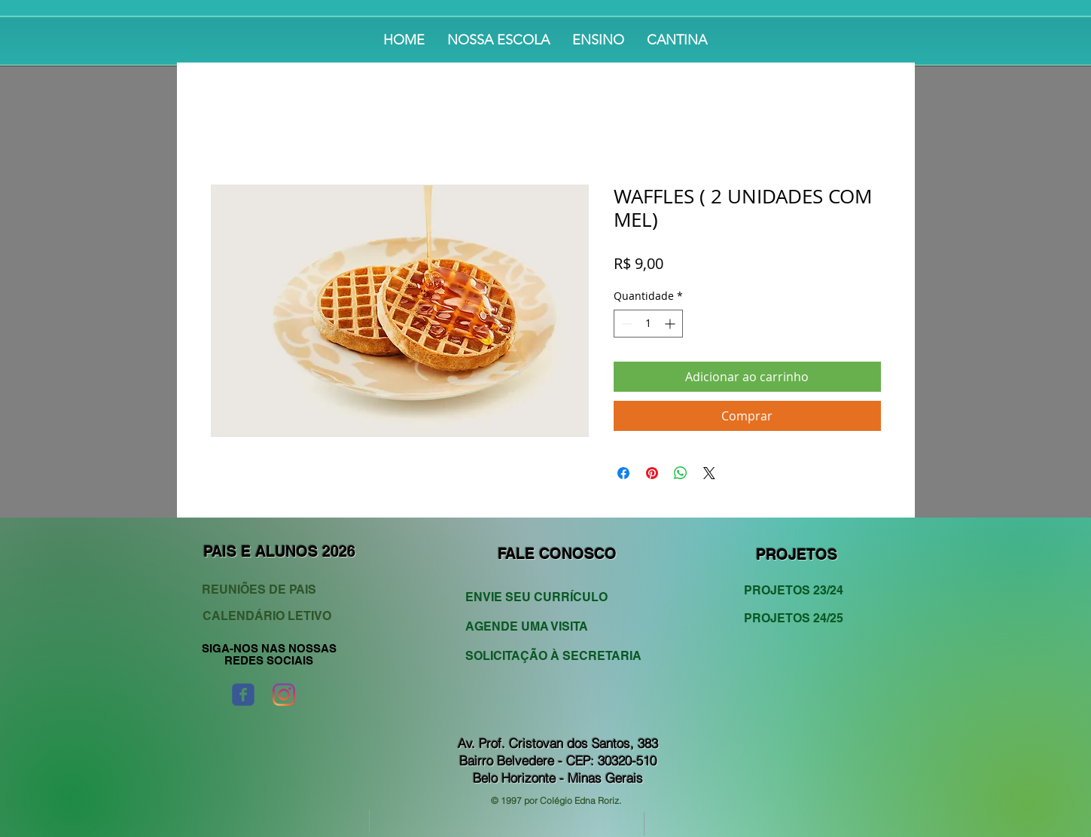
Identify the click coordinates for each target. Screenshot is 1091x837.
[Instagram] (284, 694)
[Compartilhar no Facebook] (623, 473)
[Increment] (671, 323)
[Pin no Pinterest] (652, 473)
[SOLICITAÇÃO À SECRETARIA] (553, 656)
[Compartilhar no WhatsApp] (681, 473)
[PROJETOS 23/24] (798, 590)
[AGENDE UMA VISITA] (545, 627)
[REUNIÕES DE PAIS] (272, 590)
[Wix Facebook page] (243, 694)
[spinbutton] (648, 323)
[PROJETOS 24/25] (798, 619)
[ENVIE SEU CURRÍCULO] (545, 597)
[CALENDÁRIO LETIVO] (269, 616)
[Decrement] (625, 323)
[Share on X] (709, 473)
